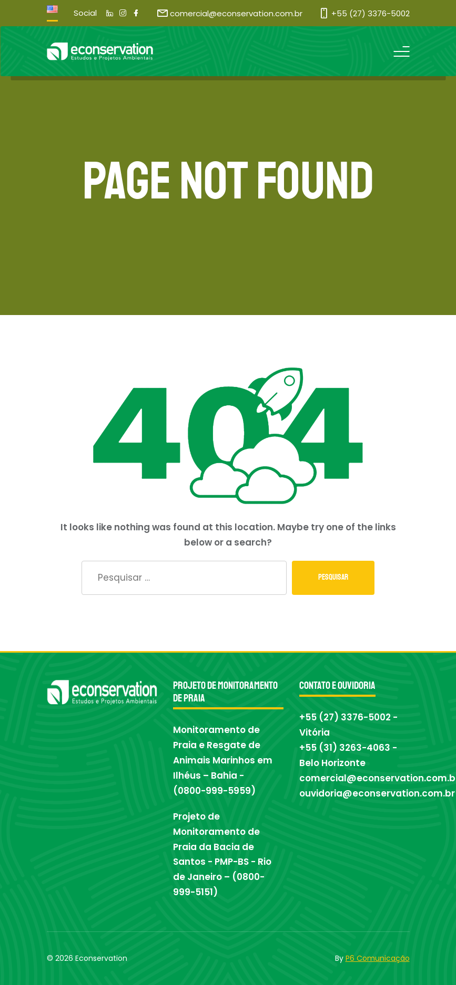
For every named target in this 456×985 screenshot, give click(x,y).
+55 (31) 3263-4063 (344, 747)
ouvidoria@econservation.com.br (377, 793)
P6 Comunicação (378, 958)
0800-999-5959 (214, 790)
